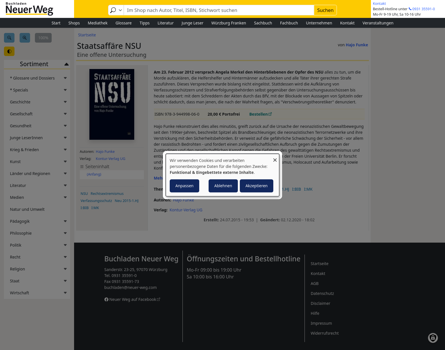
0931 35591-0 (423, 9)
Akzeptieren (256, 185)
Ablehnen (223, 185)
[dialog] (222, 175)
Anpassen (184, 185)
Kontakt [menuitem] (347, 23)
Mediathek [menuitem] (98, 23)
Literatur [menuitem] (166, 23)
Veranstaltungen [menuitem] (378, 23)
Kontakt (379, 3)
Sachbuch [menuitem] (263, 23)
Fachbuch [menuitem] (289, 23)
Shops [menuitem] (74, 23)
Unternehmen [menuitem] (319, 23)
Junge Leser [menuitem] (192, 23)
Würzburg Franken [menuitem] (228, 23)
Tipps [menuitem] (145, 23)
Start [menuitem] (56, 23)
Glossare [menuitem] (124, 23)
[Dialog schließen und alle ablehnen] (275, 157)
